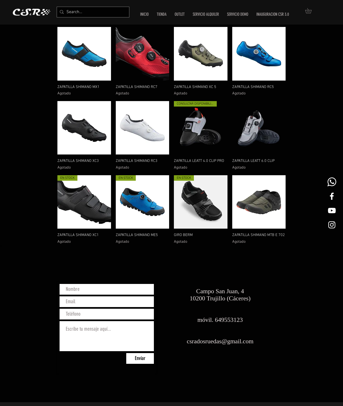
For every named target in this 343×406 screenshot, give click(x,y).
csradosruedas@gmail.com (220, 341)
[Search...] (92, 12)
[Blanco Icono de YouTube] (332, 210)
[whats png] (332, 182)
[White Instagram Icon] (332, 225)
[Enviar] (140, 358)
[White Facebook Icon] (332, 196)
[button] (311, 10)
